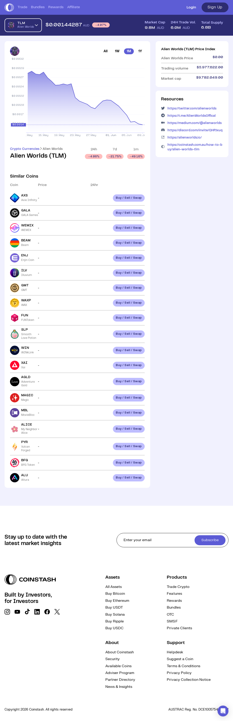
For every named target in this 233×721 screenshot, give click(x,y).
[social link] (7, 611)
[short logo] (9, 7)
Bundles (38, 7)
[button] (223, 711)
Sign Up (215, 7)
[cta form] (172, 540)
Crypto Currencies (24, 149)
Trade (22, 7)
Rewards (55, 7)
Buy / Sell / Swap (129, 197)
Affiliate (73, 7)
